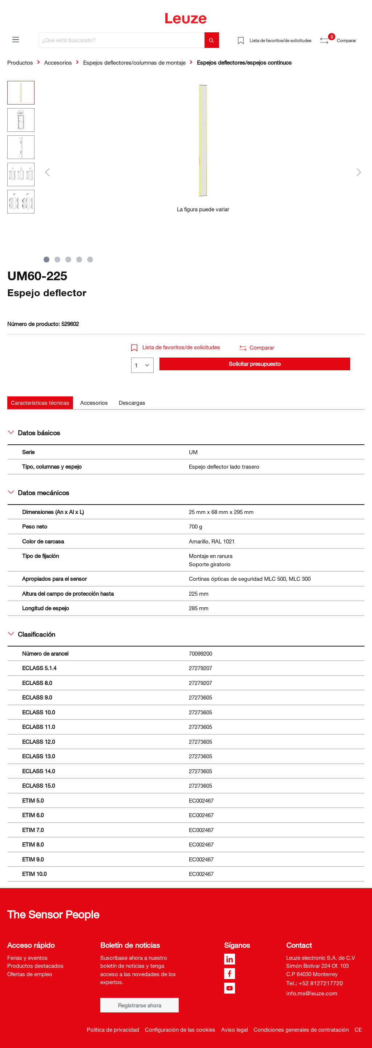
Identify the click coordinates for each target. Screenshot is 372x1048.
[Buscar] (212, 40)
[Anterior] (47, 172)
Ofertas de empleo (29, 974)
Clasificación (31, 634)
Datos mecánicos (38, 493)
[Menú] (15, 39)
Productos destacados (35, 965)
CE (358, 1029)
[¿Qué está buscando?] (122, 40)
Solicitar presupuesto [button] (255, 363)
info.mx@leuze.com (311, 993)
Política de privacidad (113, 1029)
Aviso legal (234, 1029)
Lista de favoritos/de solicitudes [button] (175, 347)
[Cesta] (360, 37)
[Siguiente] (358, 172)
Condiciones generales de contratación (301, 1029)
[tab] (40, 402)
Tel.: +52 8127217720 (314, 983)
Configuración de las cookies (180, 1029)
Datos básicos (34, 433)
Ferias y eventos (27, 957)
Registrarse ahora (139, 1005)
